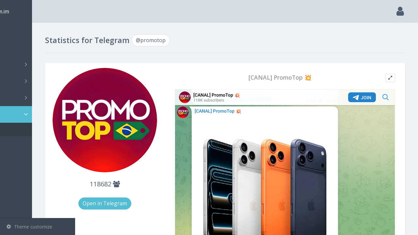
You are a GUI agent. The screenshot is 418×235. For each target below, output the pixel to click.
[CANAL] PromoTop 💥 (294, 77)
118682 (141, 175)
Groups (38, 81)
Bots (38, 97)
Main (16, 31)
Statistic (39, 114)
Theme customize (29, 227)
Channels (38, 64)
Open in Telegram (141, 194)
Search (17, 48)
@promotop (29, 129)
